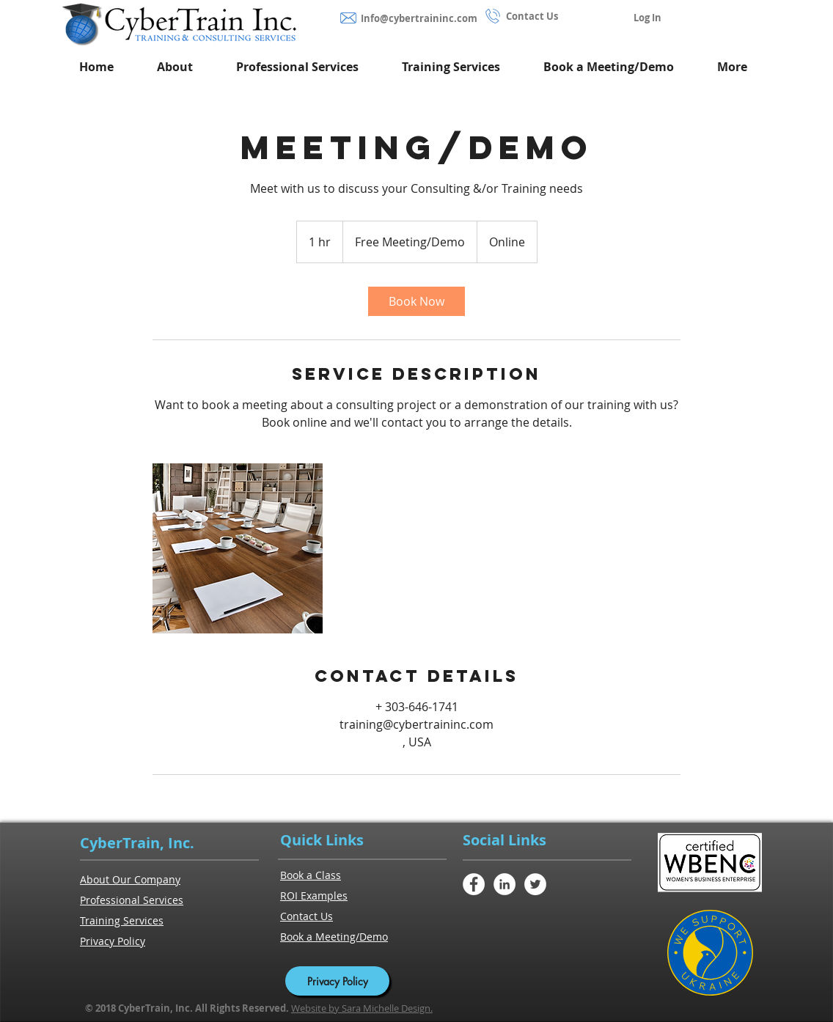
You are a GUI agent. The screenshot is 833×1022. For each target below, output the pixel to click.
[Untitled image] (238, 548)
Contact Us (532, 16)
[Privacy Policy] (337, 981)
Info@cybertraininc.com (419, 18)
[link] (416, 301)
